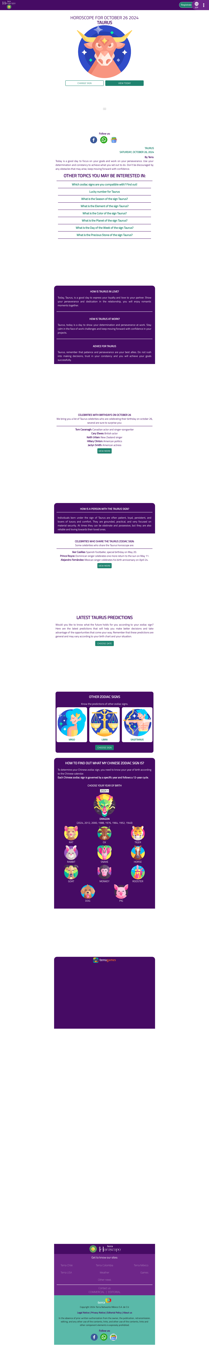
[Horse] (138, 854)
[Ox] (104, 835)
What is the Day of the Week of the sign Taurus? (104, 227)
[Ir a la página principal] (58, 967)
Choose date (104, 643)
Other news (104, 1279)
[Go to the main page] (10, 5)
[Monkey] (104, 874)
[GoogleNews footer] (113, 1337)
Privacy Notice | (99, 1312)
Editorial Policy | (115, 1312)
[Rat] (71, 835)
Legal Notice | (84, 1312)
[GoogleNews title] (114, 140)
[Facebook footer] (94, 1337)
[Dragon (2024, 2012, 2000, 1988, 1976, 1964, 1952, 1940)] (104, 809)
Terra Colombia (104, 1265)
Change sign (84, 83)
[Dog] (88, 893)
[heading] (104, 451)
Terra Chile (67, 1265)
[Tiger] (138, 835)
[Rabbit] (71, 854)
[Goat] (71, 874)
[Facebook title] (93, 140)
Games (144, 1272)
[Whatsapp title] (103, 140)
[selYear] (104, 791)
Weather (104, 1272)
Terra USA (66, 1272)
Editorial (114, 1292)
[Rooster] (138, 874)
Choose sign (105, 747)
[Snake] (104, 854)
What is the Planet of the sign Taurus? (104, 220)
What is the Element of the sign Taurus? (105, 206)
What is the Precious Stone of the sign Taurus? (105, 235)
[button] (196, 5)
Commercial (96, 1292)
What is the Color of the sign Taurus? (105, 213)
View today (124, 83)
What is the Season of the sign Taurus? (104, 199)
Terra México (141, 1265)
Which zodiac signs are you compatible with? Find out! (104, 184)
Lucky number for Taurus (104, 191)
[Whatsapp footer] (103, 1337)
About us (127, 1312)
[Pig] (121, 893)
